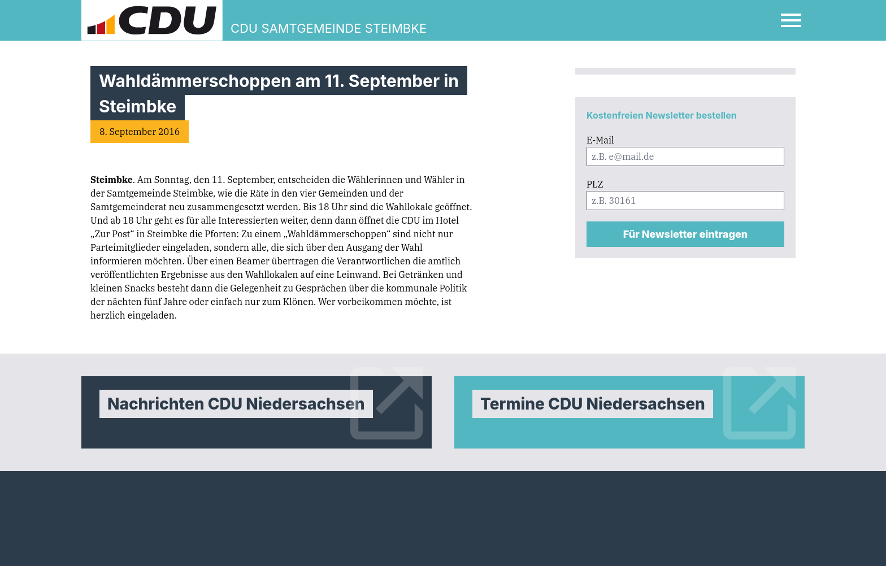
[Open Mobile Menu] (791, 20)
